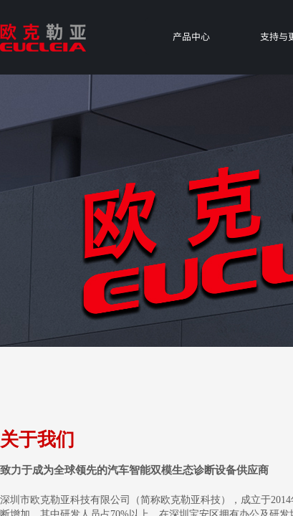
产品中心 (191, 36)
